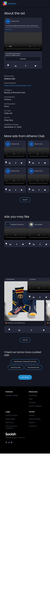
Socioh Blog (33, 395)
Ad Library (32, 403)
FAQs (30, 399)
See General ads (33, 367)
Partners (32, 415)
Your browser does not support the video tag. (23, 41)
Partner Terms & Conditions (11, 427)
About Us (32, 423)
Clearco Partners (35, 419)
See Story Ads (15, 367)
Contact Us (33, 426)
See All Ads (25, 377)
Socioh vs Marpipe (35, 406)
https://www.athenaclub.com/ (12, 53)
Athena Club (15, 21)
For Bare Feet (10, 279)
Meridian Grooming (17, 224)
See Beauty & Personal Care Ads (25, 362)
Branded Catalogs (12, 395)
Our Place (32, 279)
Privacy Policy (10, 419)
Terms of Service (11, 415)
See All (25, 200)
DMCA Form (10, 423)
